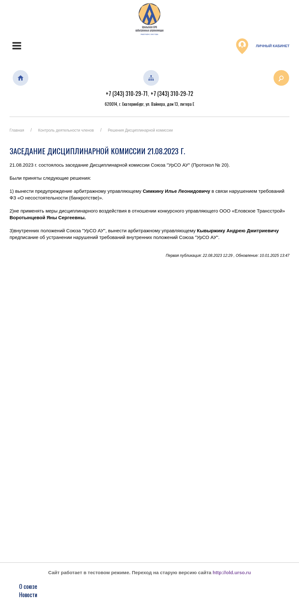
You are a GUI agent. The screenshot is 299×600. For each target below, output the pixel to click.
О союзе (28, 586)
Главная (17, 130)
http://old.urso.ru (232, 572)
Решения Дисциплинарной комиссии (140, 130)
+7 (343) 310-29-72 (172, 93)
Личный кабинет (262, 46)
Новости (28, 594)
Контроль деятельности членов (66, 130)
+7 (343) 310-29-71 (127, 93)
